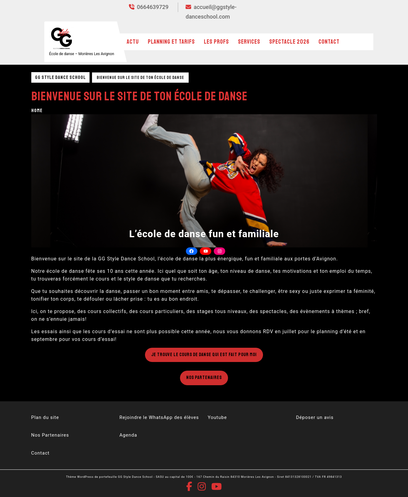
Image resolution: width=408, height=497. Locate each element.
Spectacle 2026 (289, 42)
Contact (329, 42)
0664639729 (149, 7)
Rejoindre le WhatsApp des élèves (159, 417)
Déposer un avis (315, 417)
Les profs (216, 42)
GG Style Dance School (60, 77)
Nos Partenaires (204, 378)
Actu (133, 42)
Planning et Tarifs (171, 42)
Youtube (217, 417)
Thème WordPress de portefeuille (91, 476)
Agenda (128, 435)
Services (249, 42)
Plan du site (45, 417)
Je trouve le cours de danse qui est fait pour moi (204, 355)
